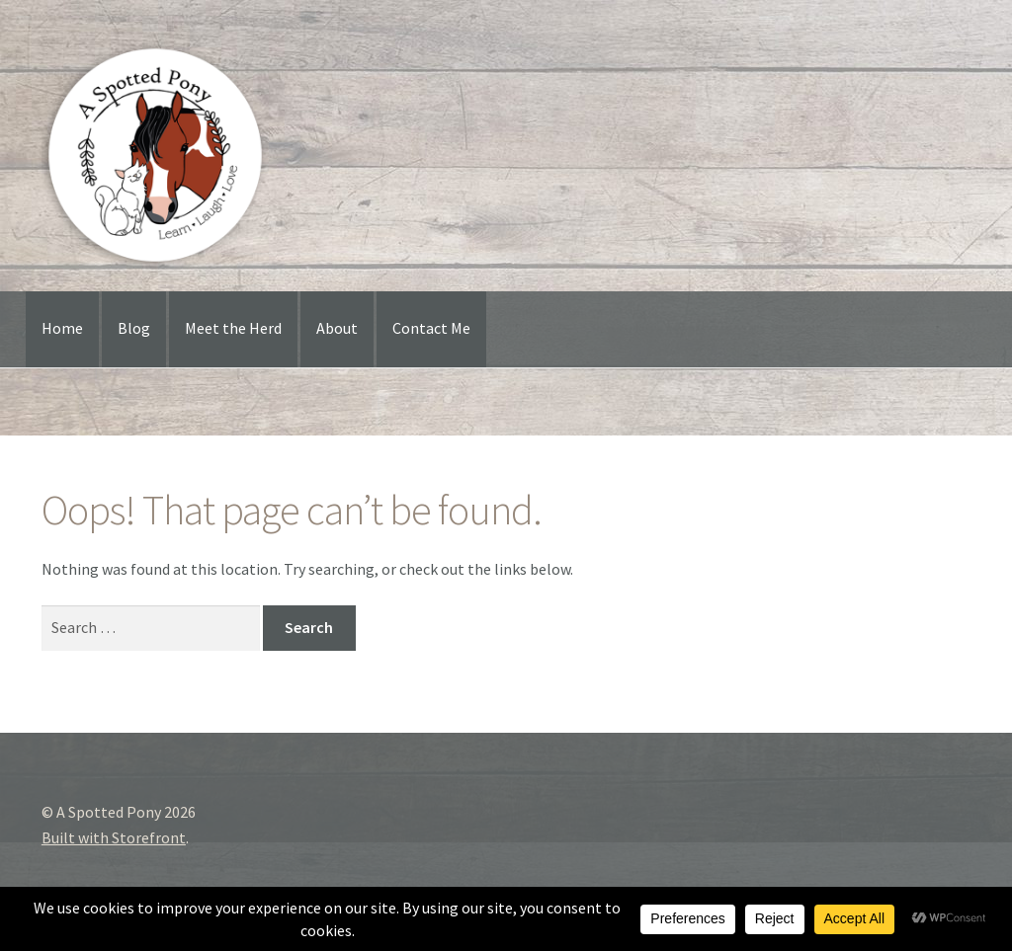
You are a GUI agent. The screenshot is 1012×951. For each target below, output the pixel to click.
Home (62, 328)
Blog (134, 328)
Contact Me (431, 328)
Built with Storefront (114, 837)
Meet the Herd (233, 328)
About (337, 328)
